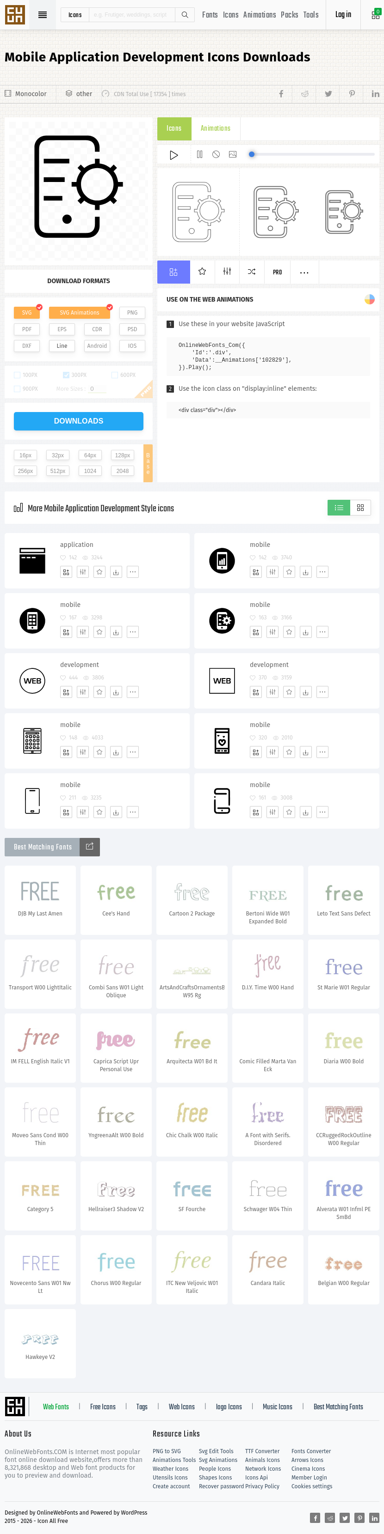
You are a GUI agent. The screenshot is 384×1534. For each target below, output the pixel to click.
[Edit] (83, 572)
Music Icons (277, 1407)
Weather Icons (170, 1469)
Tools (311, 15)
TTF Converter (262, 1451)
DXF (26, 346)
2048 (123, 471)
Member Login (309, 1477)
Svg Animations (218, 1460)
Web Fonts (56, 1407)
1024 (90, 471)
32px (58, 455)
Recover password (221, 1486)
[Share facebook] (284, 94)
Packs (290, 15)
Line (62, 346)
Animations (259, 15)
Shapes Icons (215, 1477)
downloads (79, 421)
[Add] (66, 572)
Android (97, 346)
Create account (171, 1486)
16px (25, 455)
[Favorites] (99, 572)
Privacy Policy (262, 1486)
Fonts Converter (311, 1451)
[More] (133, 572)
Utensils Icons (170, 1477)
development (79, 665)
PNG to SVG (167, 1451)
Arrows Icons (307, 1460)
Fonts (210, 15)
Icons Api (256, 1477)
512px (58, 471)
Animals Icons (262, 1460)
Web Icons (182, 1407)
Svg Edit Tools (216, 1451)
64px (90, 455)
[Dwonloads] (116, 572)
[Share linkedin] (371, 94)
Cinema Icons (308, 1469)
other (84, 94)
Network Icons (263, 1469)
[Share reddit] (304, 94)
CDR (97, 329)
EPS (62, 329)
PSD (132, 329)
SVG (26, 312)
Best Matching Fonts (338, 1407)
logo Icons (229, 1407)
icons (75, 14)
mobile (260, 545)
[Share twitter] (327, 94)
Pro (277, 272)
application (76, 545)
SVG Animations (79, 312)
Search (184, 15)
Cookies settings (311, 1486)
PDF (27, 329)
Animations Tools (174, 1460)
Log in (343, 15)
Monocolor (31, 94)
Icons (231, 15)
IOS (132, 346)
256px (25, 471)
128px (122, 455)
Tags (142, 1407)
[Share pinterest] (351, 94)
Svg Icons (16, 15)
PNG (132, 312)
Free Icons (103, 1407)
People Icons (215, 1469)
